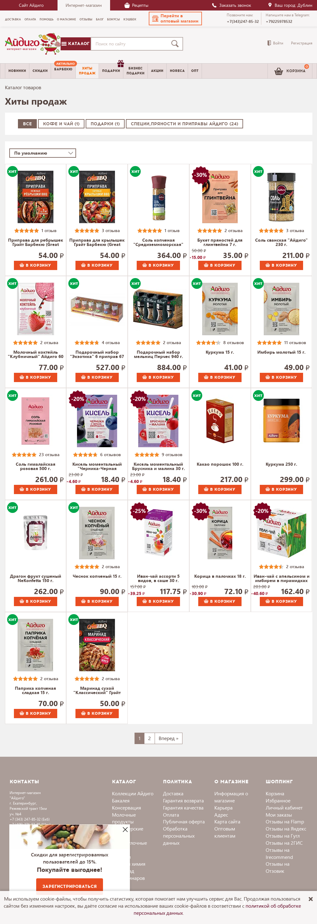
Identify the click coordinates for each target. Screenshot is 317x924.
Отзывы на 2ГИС (284, 842)
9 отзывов (172, 454)
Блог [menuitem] (100, 19)
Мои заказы (279, 814)
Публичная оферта (184, 821)
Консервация (126, 807)
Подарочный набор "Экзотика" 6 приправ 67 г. (97, 354)
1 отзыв (49, 230)
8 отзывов (233, 342)
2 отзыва (233, 230)
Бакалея (121, 800)
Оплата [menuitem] (30, 19)
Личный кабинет (284, 807)
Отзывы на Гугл (283, 835)
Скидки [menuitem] (40, 70)
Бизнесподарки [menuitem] (135, 71)
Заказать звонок (231, 5)
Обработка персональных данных (179, 835)
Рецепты (136, 5)
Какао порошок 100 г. (220, 464)
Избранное (278, 800)
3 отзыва (111, 230)
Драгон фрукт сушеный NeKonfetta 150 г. (35, 578)
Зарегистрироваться (69, 886)
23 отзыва (49, 454)
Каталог (75, 43)
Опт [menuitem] (195, 70)
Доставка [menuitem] (13, 19)
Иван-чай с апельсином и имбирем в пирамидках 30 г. (282, 578)
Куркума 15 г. (220, 352)
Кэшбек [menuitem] (129, 19)
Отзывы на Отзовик (277, 867)
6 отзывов (110, 454)
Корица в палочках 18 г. (220, 576)
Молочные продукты (124, 818)
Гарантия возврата (183, 800)
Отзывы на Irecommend (279, 853)
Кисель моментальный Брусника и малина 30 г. (158, 466)
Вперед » (168, 738)
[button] (175, 18)
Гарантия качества (183, 807)
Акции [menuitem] (157, 70)
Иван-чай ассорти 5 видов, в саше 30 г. (158, 578)
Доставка (173, 793)
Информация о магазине (231, 797)
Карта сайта (227, 821)
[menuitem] (63, 71)
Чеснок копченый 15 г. (97, 576)
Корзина (275, 793)
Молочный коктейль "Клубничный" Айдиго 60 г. (35, 354)
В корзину (35, 265)
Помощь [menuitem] (47, 19)
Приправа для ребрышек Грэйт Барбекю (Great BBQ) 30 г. (35, 242)
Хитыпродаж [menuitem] (87, 71)
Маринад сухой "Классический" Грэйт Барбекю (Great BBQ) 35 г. (97, 690)
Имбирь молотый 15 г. (281, 352)
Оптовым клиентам (224, 832)
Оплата (171, 814)
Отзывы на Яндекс (286, 828)
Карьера (223, 807)
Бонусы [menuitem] (113, 19)
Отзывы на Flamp (285, 821)
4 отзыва (111, 342)
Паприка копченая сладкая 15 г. (35, 690)
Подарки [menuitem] (112, 68)
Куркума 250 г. (281, 464)
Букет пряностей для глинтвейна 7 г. (219, 242)
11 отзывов (295, 342)
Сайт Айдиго (31, 5)
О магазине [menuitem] (66, 19)
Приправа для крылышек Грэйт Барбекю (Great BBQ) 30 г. (97, 242)
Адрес (221, 814)
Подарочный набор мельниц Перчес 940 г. (158, 354)
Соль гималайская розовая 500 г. (35, 466)
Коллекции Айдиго (132, 793)
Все (27, 124)
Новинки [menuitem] (17, 70)
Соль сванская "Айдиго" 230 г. (281, 242)
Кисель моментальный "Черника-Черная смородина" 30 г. (97, 466)
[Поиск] (176, 44)
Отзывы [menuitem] (85, 19)
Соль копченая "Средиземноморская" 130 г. (158, 242)
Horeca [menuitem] (177, 70)
